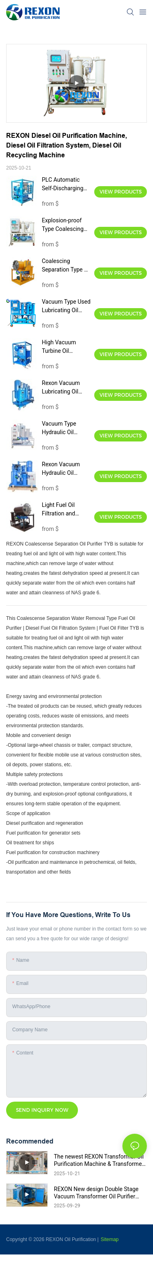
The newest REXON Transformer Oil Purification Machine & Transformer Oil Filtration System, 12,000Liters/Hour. (99, 1160)
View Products (121, 192)
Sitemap (110, 1239)
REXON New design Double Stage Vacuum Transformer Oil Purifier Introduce (96, 1193)
